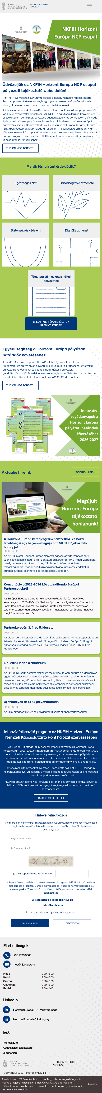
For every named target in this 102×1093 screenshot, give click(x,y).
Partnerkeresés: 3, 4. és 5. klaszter (29, 627)
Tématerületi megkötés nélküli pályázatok (51, 278)
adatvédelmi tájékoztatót (48, 912)
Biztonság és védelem (25, 230)
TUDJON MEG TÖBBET (51, 798)
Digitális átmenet (76, 230)
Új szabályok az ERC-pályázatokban (31, 702)
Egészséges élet (25, 183)
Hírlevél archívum (52, 905)
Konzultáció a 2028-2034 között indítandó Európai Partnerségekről (41, 586)
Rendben (93, 1084)
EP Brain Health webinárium (25, 663)
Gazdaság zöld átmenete (76, 183)
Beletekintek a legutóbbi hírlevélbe (52, 899)
